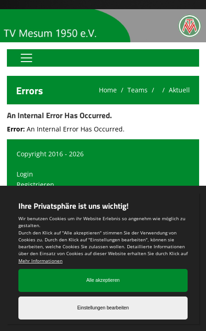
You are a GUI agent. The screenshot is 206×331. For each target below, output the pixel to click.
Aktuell (179, 90)
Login (25, 174)
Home (108, 90)
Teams (137, 90)
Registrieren (35, 184)
